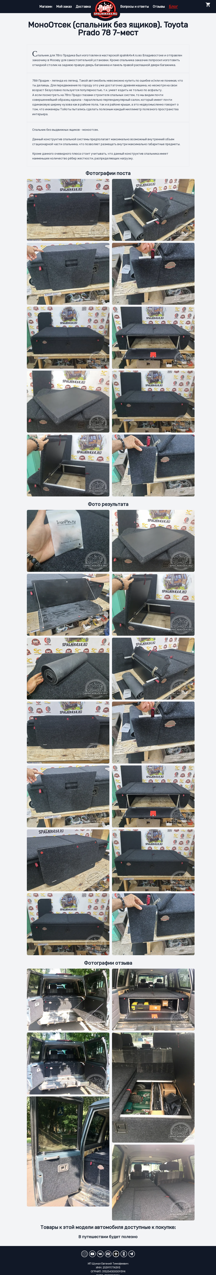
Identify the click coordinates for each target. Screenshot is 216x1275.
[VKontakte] (100, 1254)
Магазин (45, 7)
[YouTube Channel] (92, 1254)
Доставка (83, 7)
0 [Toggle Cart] (208, 6)
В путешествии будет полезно (108, 1237)
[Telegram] (131, 1254)
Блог (173, 6)
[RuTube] (108, 1254)
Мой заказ (64, 7)
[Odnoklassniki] (124, 1254)
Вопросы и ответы (134, 7)
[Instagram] (84, 1254)
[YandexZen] (116, 1254)
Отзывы (159, 7)
